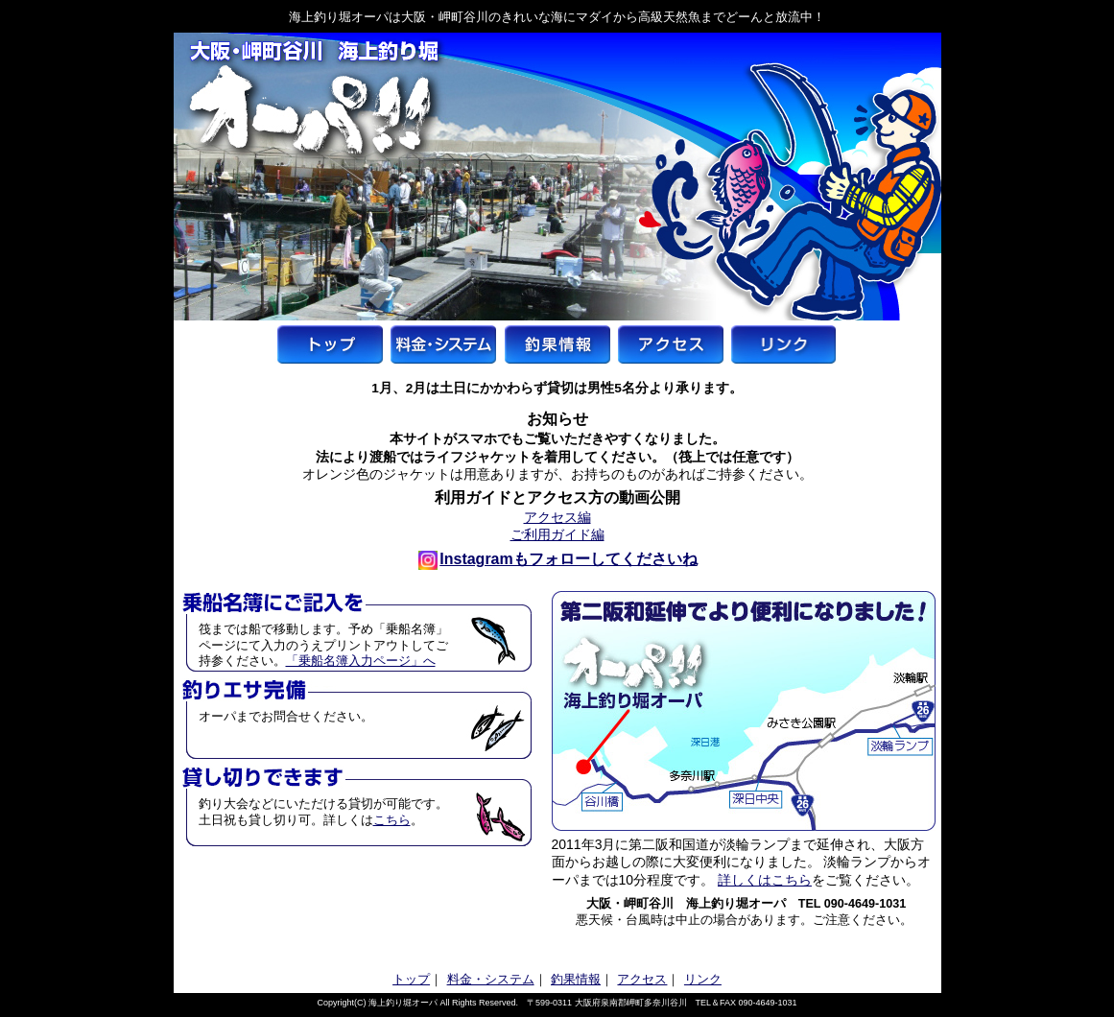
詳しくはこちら (765, 879)
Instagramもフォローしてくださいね (557, 559)
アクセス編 (557, 517)
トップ (411, 979)
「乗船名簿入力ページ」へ (361, 661)
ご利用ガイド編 (557, 534)
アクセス (642, 979)
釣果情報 (576, 979)
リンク (703, 979)
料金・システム (490, 979)
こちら (392, 820)
